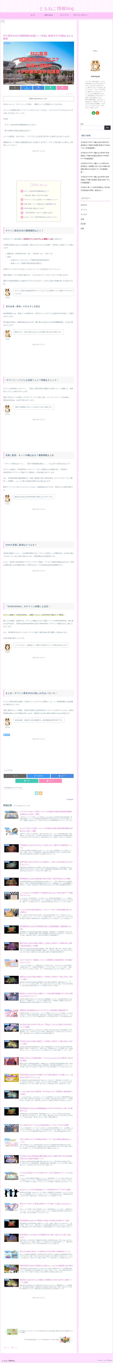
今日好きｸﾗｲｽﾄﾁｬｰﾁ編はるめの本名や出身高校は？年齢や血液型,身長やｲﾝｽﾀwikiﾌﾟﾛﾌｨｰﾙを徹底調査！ (95, 145)
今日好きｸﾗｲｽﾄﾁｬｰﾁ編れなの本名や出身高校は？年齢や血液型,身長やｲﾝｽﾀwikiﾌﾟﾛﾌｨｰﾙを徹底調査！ (95, 156)
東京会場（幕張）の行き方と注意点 (36, 195)
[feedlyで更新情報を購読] (36, 793)
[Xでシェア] (15, 88)
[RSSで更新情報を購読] (40, 793)
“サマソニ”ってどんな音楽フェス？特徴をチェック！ (41, 199)
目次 (35, 184)
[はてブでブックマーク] (38, 88)
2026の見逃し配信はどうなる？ (34, 208)
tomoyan (95, 76)
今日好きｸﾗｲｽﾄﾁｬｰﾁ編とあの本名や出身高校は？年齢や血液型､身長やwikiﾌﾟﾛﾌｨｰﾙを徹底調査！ (95, 180)
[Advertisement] (38, 27)
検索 (82, 124)
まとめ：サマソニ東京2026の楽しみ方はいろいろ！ (41, 217)
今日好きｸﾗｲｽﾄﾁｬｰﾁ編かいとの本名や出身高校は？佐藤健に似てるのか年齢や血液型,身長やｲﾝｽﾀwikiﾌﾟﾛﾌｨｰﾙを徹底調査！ (95, 167)
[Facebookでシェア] (26, 88)
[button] (62, 88)
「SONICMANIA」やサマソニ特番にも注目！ (39, 213)
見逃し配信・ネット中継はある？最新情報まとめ (40, 204)
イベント (7, 734)
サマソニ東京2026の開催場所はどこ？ (36, 191)
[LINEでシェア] (50, 88)
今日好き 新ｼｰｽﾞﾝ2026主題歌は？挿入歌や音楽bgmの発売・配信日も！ (95, 188)
